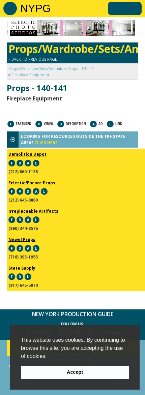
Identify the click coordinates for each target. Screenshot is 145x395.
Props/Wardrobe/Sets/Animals (35, 68)
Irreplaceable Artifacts (33, 211)
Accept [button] (75, 372)
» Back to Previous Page (32, 59)
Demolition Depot (27, 154)
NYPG (35, 8)
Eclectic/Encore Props (31, 183)
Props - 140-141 (81, 68)
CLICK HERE (46, 143)
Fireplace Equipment (30, 74)
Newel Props (21, 239)
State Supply (21, 268)
